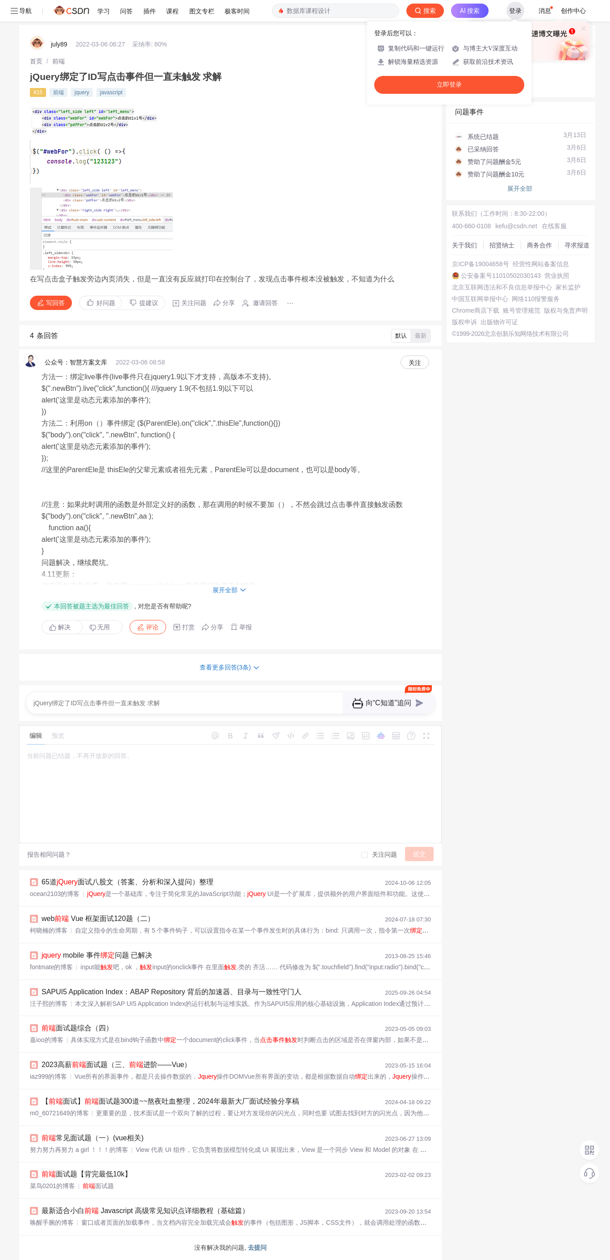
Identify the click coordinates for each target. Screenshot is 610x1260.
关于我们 (464, 245)
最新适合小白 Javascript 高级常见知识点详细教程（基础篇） (145, 1210)
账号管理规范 (521, 310)
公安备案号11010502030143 (501, 275)
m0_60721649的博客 (59, 1113)
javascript (111, 92)
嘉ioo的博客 (46, 1039)
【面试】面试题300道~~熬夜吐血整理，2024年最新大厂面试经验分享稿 (170, 1101)
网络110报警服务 (536, 298)
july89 (59, 44)
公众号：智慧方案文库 (76, 362)
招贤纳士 (501, 245)
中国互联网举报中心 (480, 298)
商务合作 (539, 245)
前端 (58, 61)
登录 (515, 10)
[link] (36, 61)
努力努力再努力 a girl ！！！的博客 (79, 1149)
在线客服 (554, 226)
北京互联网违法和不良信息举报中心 (502, 287)
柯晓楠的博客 (48, 930)
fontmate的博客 (51, 967)
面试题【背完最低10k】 (87, 1174)
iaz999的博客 (48, 1076)
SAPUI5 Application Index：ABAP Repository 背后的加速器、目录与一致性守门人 (171, 992)
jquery (82, 92)
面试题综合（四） (77, 1028)
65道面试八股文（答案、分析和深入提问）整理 (127, 882)
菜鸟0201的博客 (52, 1185)
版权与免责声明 (566, 310)
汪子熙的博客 (48, 1003)
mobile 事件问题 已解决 (97, 955)
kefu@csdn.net (516, 226)
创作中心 (573, 10)
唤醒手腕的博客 (52, 1222)
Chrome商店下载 (475, 310)
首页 (36, 61)
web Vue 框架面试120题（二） (98, 918)
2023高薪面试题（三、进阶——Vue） (116, 1064)
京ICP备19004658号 (480, 264)
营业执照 (556, 275)
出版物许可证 (499, 322)
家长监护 (568, 287)
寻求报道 (576, 245)
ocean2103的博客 (54, 893)
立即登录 (449, 84)
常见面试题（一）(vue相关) (92, 1138)
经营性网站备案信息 (541, 264)
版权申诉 (464, 322)
